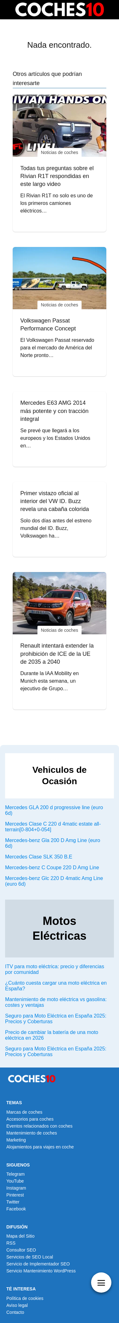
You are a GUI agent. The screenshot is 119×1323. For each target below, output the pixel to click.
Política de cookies (24, 1298)
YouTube (15, 1181)
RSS (11, 1243)
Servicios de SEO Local (29, 1256)
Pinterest (15, 1194)
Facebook (16, 1208)
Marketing (16, 1139)
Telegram (15, 1174)
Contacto (15, 1312)
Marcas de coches (24, 1112)
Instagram (16, 1188)
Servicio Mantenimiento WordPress (41, 1270)
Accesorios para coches (30, 1119)
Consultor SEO (21, 1249)
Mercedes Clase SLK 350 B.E (38, 856)
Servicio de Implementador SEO (38, 1263)
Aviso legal (17, 1305)
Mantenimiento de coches (31, 1132)
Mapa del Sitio (20, 1236)
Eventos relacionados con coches (39, 1126)
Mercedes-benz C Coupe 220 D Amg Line (52, 867)
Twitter (12, 1201)
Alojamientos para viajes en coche (40, 1146)
